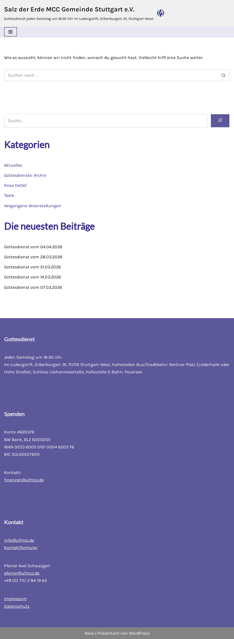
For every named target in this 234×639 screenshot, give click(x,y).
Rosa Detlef (15, 185)
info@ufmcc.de (19, 540)
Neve (89, 633)
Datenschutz (17, 606)
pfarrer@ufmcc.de (21, 573)
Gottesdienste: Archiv (25, 175)
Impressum (15, 598)
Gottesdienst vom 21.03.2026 (32, 266)
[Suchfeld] (111, 75)
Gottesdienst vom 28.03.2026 (33, 256)
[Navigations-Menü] (10, 31)
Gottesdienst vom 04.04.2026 (33, 246)
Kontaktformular (21, 547)
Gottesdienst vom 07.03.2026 (33, 287)
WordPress (139, 633)
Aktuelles (13, 165)
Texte (9, 195)
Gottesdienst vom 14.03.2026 (32, 277)
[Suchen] (220, 121)
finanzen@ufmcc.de (24, 479)
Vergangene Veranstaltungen (32, 205)
